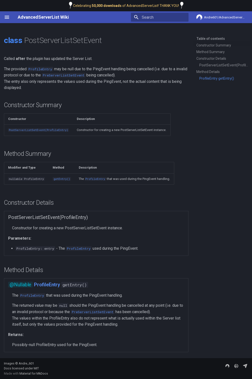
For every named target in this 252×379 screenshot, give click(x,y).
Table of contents (210, 39)
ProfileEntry (47, 285)
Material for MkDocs (33, 373)
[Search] (160, 17)
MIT (36, 368)
